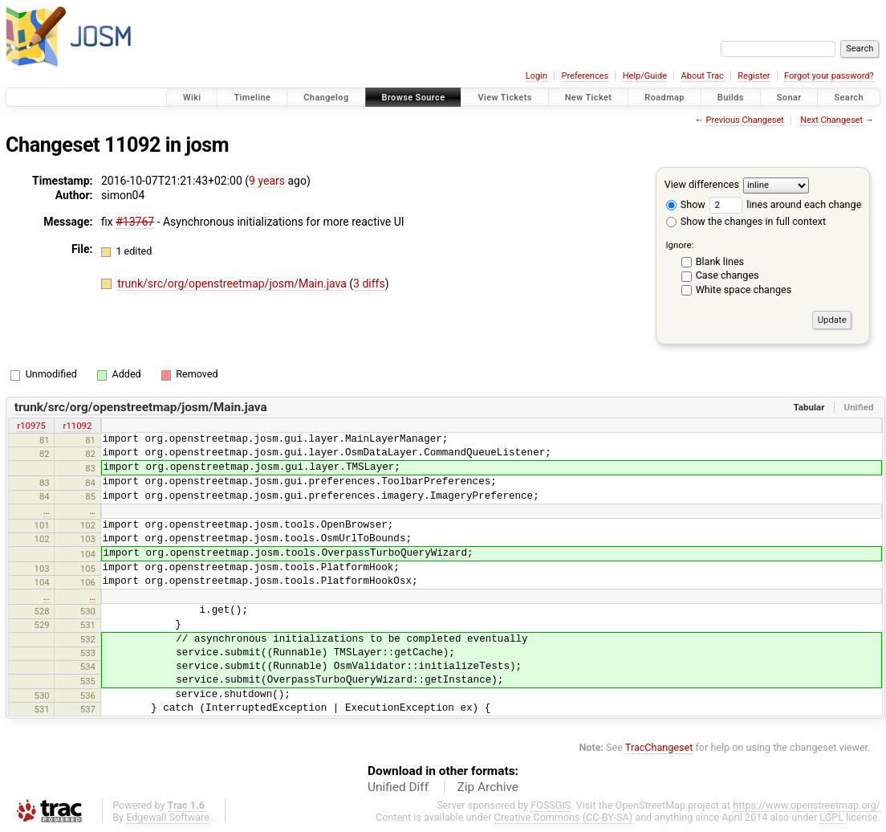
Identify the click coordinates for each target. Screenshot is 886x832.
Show (685, 204)
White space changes (744, 289)
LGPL (831, 817)
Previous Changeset (744, 120)
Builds (730, 97)
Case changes (727, 275)
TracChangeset (659, 747)
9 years (267, 180)
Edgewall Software (167, 817)
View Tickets (504, 97)
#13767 (135, 221)
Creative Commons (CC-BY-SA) (563, 817)
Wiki (192, 97)
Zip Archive (487, 787)
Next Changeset (831, 120)
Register (754, 76)
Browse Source (413, 97)
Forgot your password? (829, 76)
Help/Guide (645, 76)
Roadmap (664, 97)
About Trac (702, 76)
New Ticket (588, 97)
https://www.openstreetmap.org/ (806, 805)
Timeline (252, 97)
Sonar (789, 97)
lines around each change (785, 204)
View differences (701, 184)
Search (849, 97)
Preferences (584, 76)
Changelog (325, 97)
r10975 (31, 425)
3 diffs (369, 283)
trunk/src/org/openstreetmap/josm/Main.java (233, 283)
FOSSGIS (550, 805)
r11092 (77, 425)
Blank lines (720, 261)
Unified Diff (398, 787)
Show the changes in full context (746, 221)
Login (536, 76)
